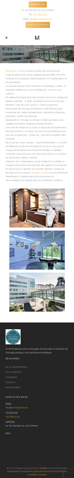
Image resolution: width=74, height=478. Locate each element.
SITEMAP (42, 475)
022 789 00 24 (13, 416)
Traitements (14, 372)
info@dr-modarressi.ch (41, 19)
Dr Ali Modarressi (16, 367)
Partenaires (13, 387)
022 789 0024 (40, 14)
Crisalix (10, 382)
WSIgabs (43, 468)
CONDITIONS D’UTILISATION (19, 471)
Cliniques (11, 377)
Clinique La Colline (15, 71)
